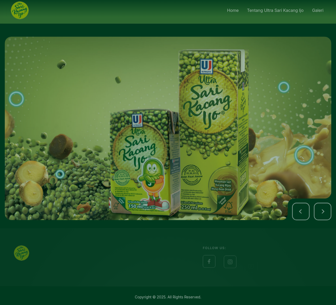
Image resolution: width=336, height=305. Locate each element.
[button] (309, 216)
